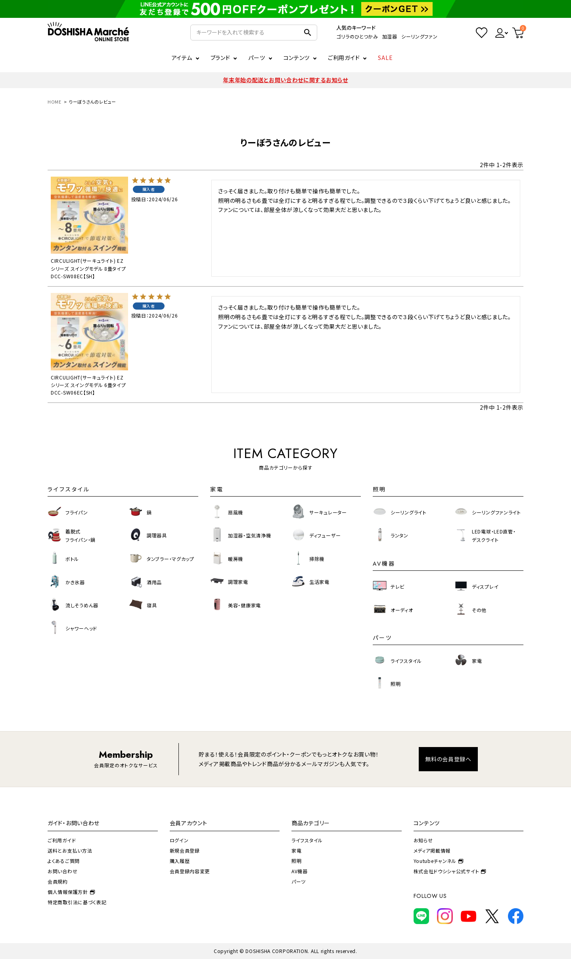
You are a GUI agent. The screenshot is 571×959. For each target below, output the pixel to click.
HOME (54, 101)
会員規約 (58, 881)
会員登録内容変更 (190, 871)
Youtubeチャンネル (439, 860)
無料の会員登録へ (448, 759)
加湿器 (389, 36)
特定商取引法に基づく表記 (77, 902)
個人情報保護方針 (71, 891)
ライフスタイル (307, 840)
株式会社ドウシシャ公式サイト (450, 871)
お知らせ (423, 840)
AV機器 (299, 871)
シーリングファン (419, 36)
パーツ (298, 881)
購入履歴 (180, 860)
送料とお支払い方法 (70, 850)
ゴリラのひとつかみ (357, 36)
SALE (385, 58)
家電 (296, 850)
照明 (296, 860)
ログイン (179, 840)
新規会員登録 (185, 850)
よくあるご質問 (64, 860)
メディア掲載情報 (432, 850)
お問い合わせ (62, 871)
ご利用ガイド (344, 58)
